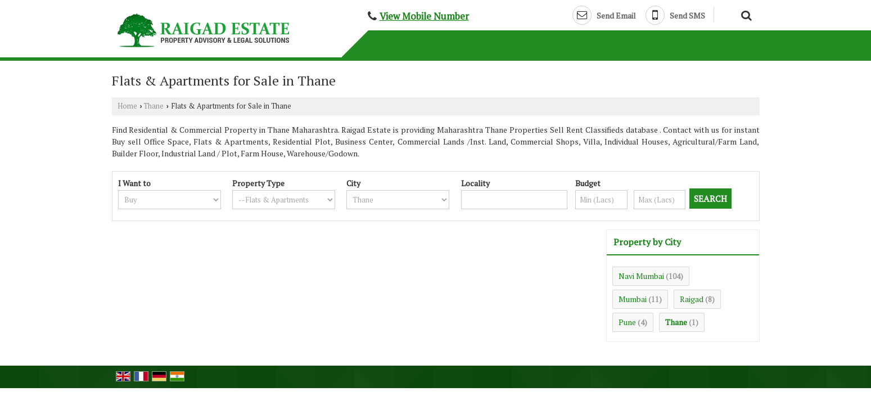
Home (127, 106)
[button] (424, 16)
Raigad (691, 299)
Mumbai (633, 299)
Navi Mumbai (641, 276)
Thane (153, 106)
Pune (627, 322)
